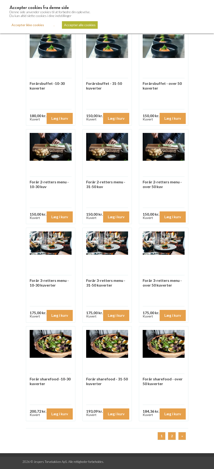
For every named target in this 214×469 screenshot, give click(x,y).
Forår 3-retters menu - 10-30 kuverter (49, 282)
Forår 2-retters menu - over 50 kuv (162, 184)
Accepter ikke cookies (28, 25)
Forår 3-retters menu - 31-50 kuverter (105, 282)
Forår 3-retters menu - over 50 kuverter (162, 282)
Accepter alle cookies (80, 25)
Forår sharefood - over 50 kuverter (163, 381)
